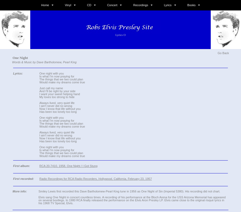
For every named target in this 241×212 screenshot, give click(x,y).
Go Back (223, 53)
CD (89, 5)
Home (45, 5)
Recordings (140, 5)
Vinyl (68, 5)
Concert (112, 5)
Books (191, 5)
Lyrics (167, 5)
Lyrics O (120, 34)
